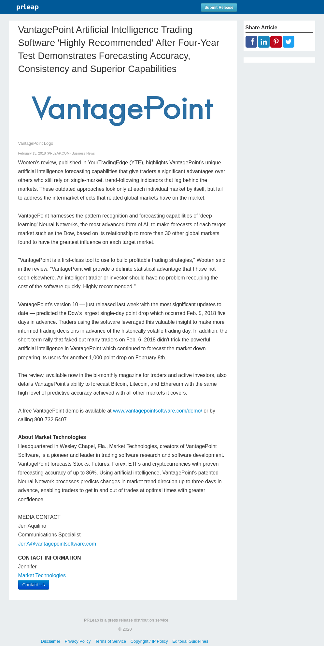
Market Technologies (42, 575)
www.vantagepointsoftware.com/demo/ (157, 410)
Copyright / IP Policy (149, 641)
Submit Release (218, 7)
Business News (83, 153)
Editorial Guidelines (190, 641)
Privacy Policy (78, 641)
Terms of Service (110, 641)
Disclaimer (50, 641)
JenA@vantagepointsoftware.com (57, 544)
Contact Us (33, 584)
